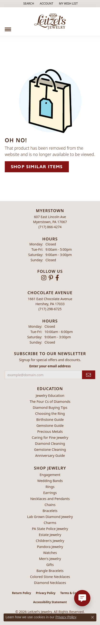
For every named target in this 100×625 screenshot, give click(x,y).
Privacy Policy (45, 593)
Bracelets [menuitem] (49, 510)
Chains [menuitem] (50, 504)
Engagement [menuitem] (50, 474)
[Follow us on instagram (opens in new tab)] (43, 278)
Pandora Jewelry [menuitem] (50, 546)
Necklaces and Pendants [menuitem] (50, 498)
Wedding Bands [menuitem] (50, 480)
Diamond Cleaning (50, 443)
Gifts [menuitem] (50, 564)
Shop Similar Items (37, 166)
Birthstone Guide (50, 419)
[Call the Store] (50, 227)
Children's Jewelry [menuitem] (50, 540)
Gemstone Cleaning (50, 449)
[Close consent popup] (92, 617)
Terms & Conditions (74, 593)
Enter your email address (50, 366)
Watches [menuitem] (50, 552)
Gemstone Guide (50, 425)
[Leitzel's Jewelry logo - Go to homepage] (50, 21)
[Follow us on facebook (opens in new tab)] (57, 278)
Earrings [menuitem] (50, 492)
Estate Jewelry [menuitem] (50, 534)
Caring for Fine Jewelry (50, 437)
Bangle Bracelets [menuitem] (50, 570)
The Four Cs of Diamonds (50, 401)
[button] (28, 3)
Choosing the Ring (50, 413)
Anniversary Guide (50, 455)
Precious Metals (50, 431)
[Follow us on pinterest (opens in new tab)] (51, 278)
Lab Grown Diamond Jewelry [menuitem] (50, 516)
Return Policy (21, 593)
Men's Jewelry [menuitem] (50, 558)
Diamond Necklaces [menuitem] (50, 582)
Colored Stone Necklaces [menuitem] (50, 576)
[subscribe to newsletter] (88, 374)
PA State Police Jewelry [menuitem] (50, 528)
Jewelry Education (50, 395)
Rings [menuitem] (50, 486)
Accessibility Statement (50, 602)
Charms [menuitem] (50, 522)
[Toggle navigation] (8, 27)
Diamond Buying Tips (50, 407)
